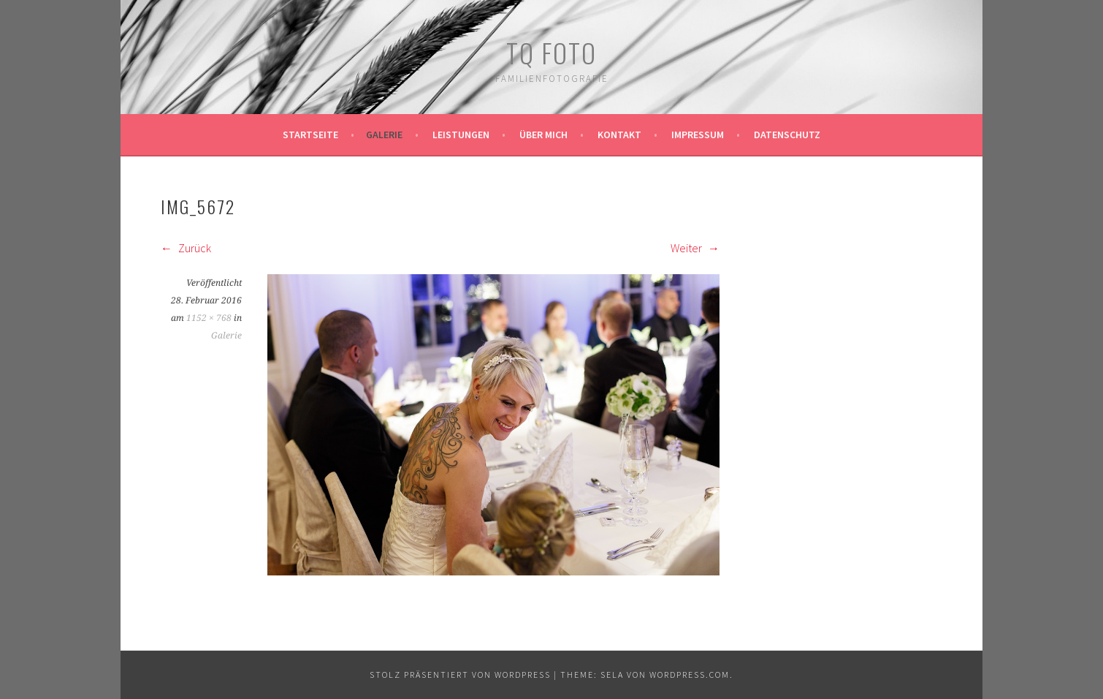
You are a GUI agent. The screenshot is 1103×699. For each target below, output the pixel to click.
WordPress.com (689, 674)
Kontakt (619, 134)
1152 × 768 (209, 318)
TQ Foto (551, 52)
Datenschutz (787, 134)
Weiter (695, 248)
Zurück (186, 248)
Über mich (543, 134)
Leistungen (460, 134)
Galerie (384, 134)
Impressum (697, 134)
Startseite (310, 134)
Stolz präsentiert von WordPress (460, 674)
